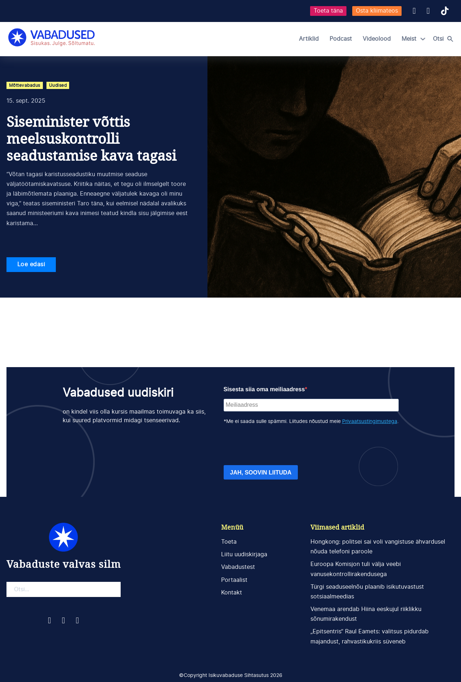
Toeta (229, 542)
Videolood (377, 39)
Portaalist (234, 580)
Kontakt (231, 593)
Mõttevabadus (24, 85)
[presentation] (278, 445)
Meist (409, 39)
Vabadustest (238, 567)
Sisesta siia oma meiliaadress (264, 389)
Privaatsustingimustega (369, 421)
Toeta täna (328, 11)
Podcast (341, 39)
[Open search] (445, 38)
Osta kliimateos (377, 11)
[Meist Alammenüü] (423, 39)
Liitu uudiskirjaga (244, 554)
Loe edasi (31, 264)
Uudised (58, 85)
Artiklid (309, 39)
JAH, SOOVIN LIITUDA (261, 472)
